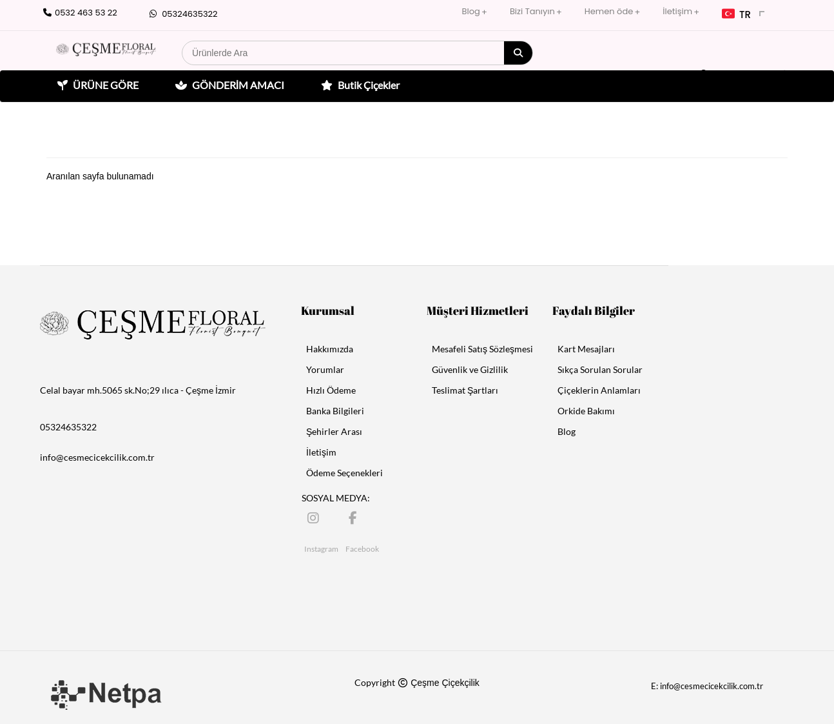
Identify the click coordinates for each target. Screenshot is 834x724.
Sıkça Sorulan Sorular (600, 369)
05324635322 (182, 13)
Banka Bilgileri (335, 410)
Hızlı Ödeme (331, 390)
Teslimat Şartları (465, 390)
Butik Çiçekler (359, 85)
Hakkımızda (329, 348)
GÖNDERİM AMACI (228, 85)
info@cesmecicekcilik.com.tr (97, 457)
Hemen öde (609, 11)
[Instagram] (314, 517)
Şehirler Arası (334, 431)
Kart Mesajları (586, 348)
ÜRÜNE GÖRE (96, 85)
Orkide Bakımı (586, 410)
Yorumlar (325, 369)
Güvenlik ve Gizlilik (470, 369)
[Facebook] (355, 517)
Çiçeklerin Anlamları (599, 390)
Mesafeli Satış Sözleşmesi (482, 348)
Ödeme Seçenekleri (344, 472)
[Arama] (518, 53)
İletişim (677, 11)
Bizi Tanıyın (532, 11)
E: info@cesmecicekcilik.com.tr (707, 686)
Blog (471, 11)
